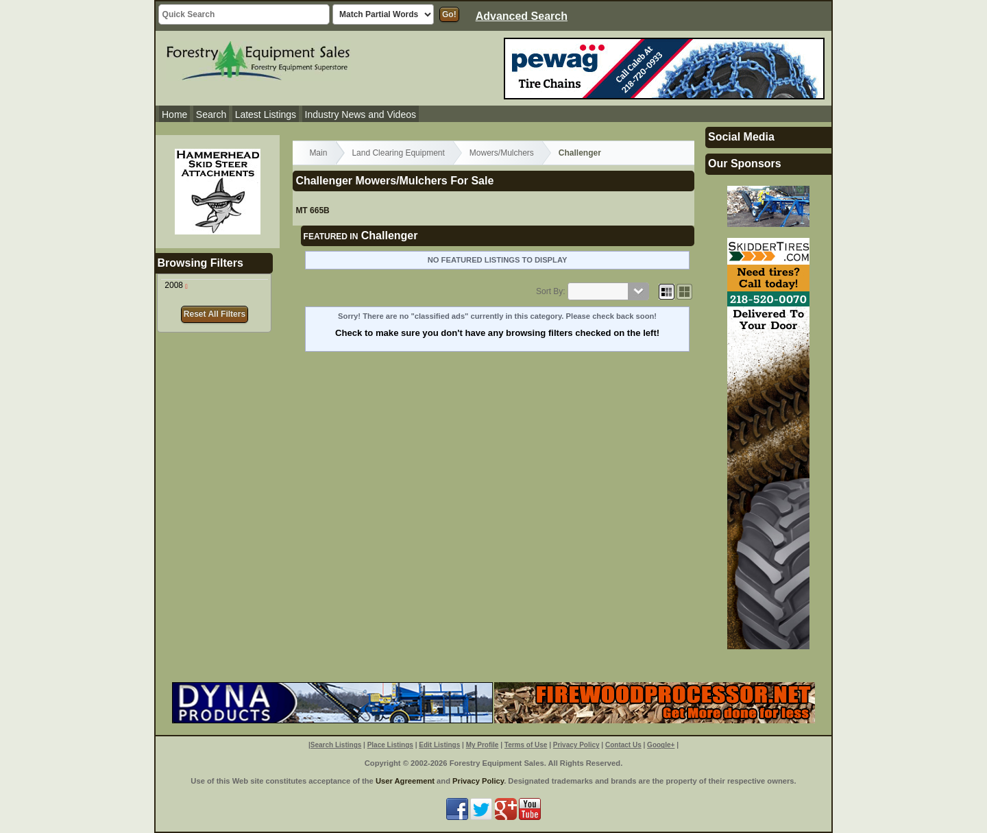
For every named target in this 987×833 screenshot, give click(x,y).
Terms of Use (526, 745)
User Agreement (405, 781)
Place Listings (390, 745)
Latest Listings (266, 114)
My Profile (482, 745)
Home (174, 114)
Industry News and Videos (360, 114)
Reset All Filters (214, 314)
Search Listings (335, 745)
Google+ (660, 745)
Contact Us (623, 745)
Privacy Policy (576, 745)
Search (211, 114)
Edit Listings (439, 745)
